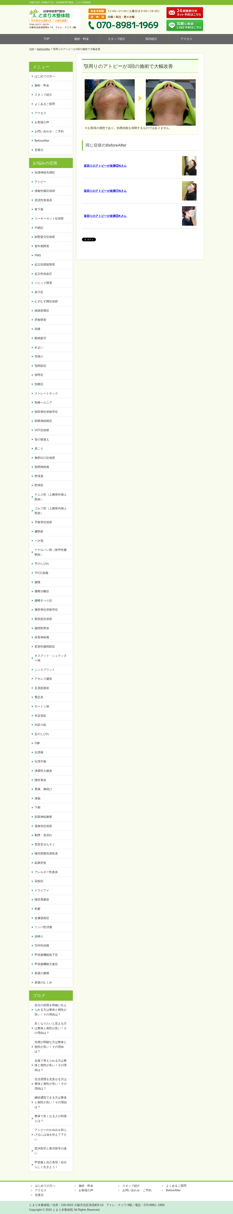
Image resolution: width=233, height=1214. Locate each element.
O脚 (37, 743)
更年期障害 (42, 246)
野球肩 (39, 476)
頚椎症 (39, 384)
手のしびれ (42, 563)
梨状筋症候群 (43, 618)
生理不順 (40, 761)
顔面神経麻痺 (43, 816)
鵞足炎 (39, 697)
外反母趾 (40, 715)
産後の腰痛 (43, 973)
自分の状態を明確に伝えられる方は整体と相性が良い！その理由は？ (51, 1010)
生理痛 (39, 752)
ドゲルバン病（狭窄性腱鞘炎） (51, 552)
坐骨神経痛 (42, 637)
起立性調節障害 (45, 264)
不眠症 (39, 227)
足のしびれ (42, 734)
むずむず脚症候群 (46, 301)
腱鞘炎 (39, 531)
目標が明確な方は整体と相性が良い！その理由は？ (51, 1047)
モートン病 (42, 706)
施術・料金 (81, 38)
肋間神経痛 (42, 466)
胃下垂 (39, 209)
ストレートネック (46, 393)
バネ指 (39, 540)
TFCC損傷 (41, 572)
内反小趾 (40, 724)
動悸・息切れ (43, 835)
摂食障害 (40, 319)
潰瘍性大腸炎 (43, 770)
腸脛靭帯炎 (42, 628)
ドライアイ (42, 890)
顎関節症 (40, 365)
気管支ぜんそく (45, 844)
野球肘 (39, 485)
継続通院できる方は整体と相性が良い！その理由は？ (51, 1102)
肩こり (39, 448)
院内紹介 (151, 38)
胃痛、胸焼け (43, 789)
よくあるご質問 (45, 103)
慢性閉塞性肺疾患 (46, 853)
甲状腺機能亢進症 (48, 964)
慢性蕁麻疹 (42, 899)
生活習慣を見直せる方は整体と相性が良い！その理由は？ (51, 1084)
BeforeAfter (43, 49)
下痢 (37, 807)
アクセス (186, 38)
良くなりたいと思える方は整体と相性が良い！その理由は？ (51, 1028)
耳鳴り (39, 356)
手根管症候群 (43, 522)
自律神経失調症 (45, 172)
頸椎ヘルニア (43, 402)
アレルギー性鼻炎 (46, 872)
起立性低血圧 (43, 273)
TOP (47, 38)
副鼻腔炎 (40, 862)
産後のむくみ (43, 982)
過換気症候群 (43, 826)
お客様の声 (42, 122)
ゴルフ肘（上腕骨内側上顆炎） (51, 511)
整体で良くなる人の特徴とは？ (51, 1118)
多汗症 (39, 292)
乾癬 (37, 908)
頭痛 (37, 328)
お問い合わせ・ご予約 (49, 131)
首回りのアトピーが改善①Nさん (105, 190)
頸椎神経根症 (43, 420)
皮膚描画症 (42, 918)
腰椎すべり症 (43, 600)
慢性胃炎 (42, 780)
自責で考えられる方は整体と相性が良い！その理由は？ (51, 1065)
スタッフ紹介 (116, 38)
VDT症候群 (42, 430)
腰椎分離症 (42, 591)
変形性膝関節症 (45, 646)
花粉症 (39, 881)
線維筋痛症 (42, 310)
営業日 (39, 149)
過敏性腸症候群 (45, 190)
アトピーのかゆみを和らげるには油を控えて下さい (51, 1134)
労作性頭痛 (42, 945)
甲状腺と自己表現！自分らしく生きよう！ (51, 1165)
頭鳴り (40, 936)
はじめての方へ (45, 76)
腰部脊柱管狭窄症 (46, 609)
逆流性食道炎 (43, 200)
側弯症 (39, 374)
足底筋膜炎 (42, 688)
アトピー (40, 181)
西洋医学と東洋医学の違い (51, 1151)
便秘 (39, 798)
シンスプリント (45, 669)
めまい (39, 347)
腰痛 (37, 582)
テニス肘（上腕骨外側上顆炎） (51, 497)
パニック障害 (43, 282)
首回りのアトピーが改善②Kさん (105, 215)
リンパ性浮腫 (45, 927)
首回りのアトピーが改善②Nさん (105, 165)
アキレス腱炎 (43, 678)
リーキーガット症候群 (49, 218)
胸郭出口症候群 (45, 457)
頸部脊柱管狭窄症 (46, 411)
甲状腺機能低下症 (46, 954)
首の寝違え (42, 439)
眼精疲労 (40, 338)
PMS (38, 255)
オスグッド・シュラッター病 (51, 658)
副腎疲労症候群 (45, 236)
